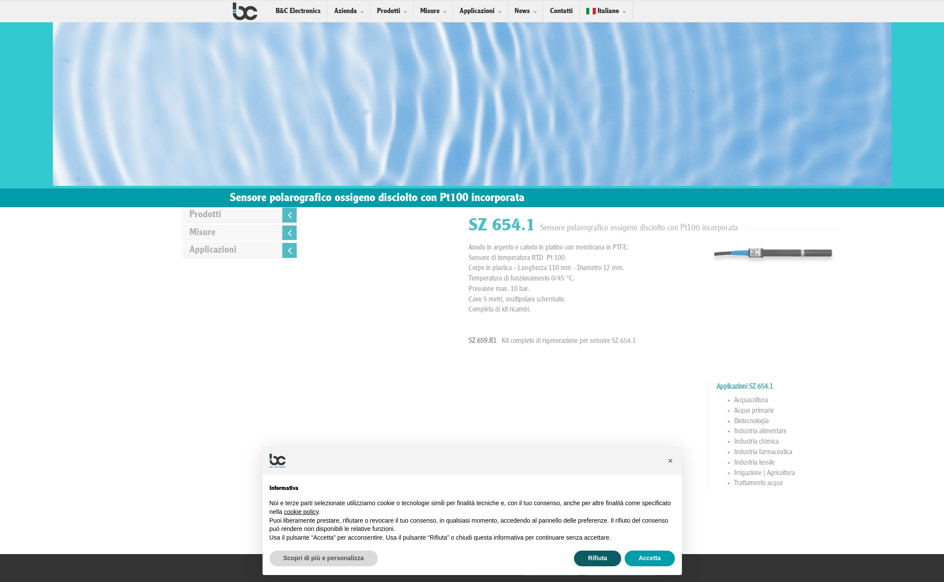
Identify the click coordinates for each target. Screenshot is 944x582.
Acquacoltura (852, 400)
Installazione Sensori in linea (720, 523)
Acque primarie (855, 411)
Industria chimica (858, 442)
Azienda (345, 11)
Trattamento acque (860, 483)
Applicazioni (477, 11)
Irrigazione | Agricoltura (866, 473)
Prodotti (388, 11)
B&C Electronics (298, 11)
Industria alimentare (862, 431)
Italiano (602, 11)
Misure (429, 11)
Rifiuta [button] (597, 558)
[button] (671, 461)
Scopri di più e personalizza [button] (324, 558)
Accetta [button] (650, 558)
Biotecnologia (853, 421)
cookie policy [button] (301, 511)
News (522, 11)
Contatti (561, 11)
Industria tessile (856, 463)
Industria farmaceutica (865, 452)
